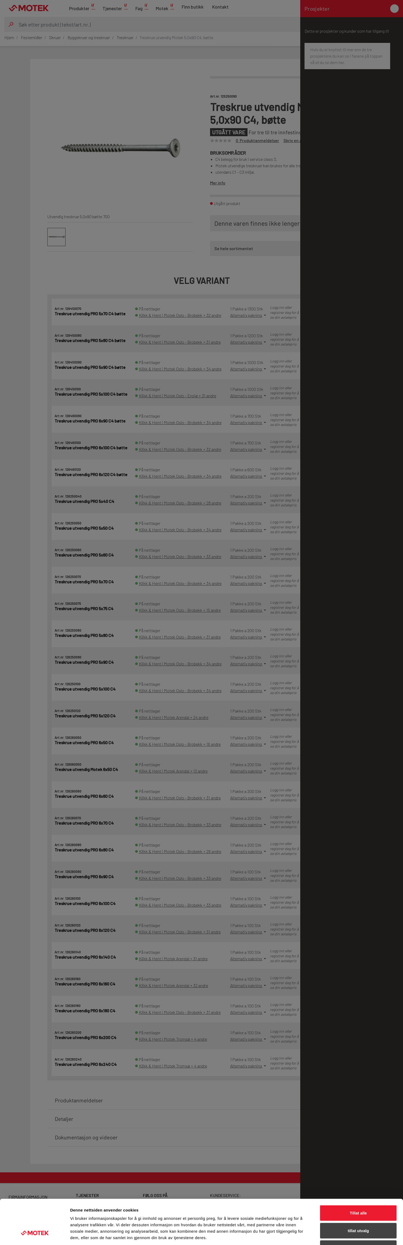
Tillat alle (358, 1174)
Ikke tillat (358, 1209)
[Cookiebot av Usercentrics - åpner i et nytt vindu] (34, 1235)
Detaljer (284, 1234)
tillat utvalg (358, 1192)
